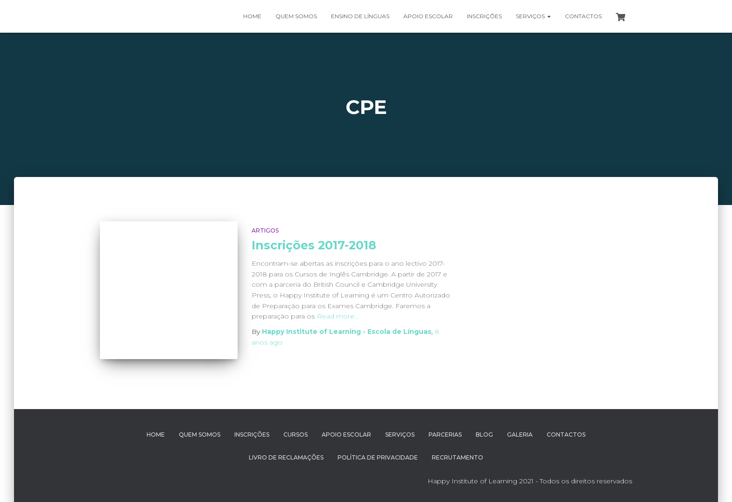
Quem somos (296, 16)
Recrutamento (457, 457)
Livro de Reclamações (286, 457)
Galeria (520, 434)
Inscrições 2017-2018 (314, 245)
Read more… (338, 316)
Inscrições (484, 16)
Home (252, 16)
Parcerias (445, 434)
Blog (484, 434)
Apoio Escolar (428, 16)
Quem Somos (199, 434)
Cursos (295, 434)
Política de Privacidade (378, 457)
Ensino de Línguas (360, 16)
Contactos (583, 16)
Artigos (265, 230)
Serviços (533, 16)
